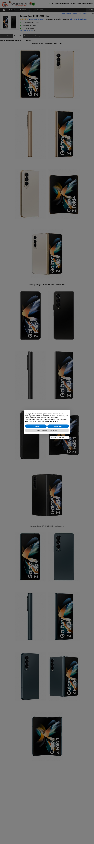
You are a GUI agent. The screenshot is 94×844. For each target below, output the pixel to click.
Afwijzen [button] (36, 426)
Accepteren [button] (58, 426)
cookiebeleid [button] (54, 417)
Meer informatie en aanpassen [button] (47, 430)
